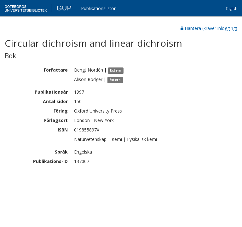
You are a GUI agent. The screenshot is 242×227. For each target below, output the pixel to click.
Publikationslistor (98, 8)
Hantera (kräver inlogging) (209, 28)
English (231, 8)
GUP (64, 8)
